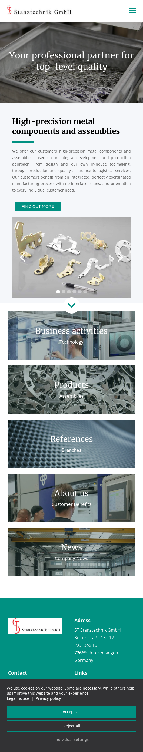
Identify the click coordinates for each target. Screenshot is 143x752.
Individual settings (72, 739)
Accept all (72, 711)
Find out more (38, 206)
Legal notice (18, 698)
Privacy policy (48, 698)
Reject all (71, 725)
